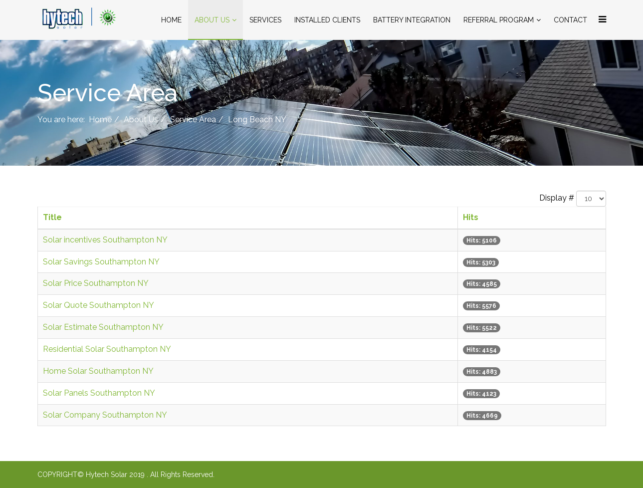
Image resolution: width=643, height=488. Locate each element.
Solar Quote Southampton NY (98, 305)
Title (52, 217)
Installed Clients (327, 20)
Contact (570, 20)
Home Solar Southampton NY (98, 371)
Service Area (193, 119)
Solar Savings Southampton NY (101, 261)
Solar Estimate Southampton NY (103, 327)
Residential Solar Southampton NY (107, 349)
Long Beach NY (257, 119)
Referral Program (498, 20)
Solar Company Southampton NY (105, 415)
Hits (470, 217)
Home (171, 20)
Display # (556, 198)
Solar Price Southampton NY (96, 283)
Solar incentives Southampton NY (105, 239)
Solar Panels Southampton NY (99, 393)
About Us (212, 20)
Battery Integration (411, 20)
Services (265, 20)
